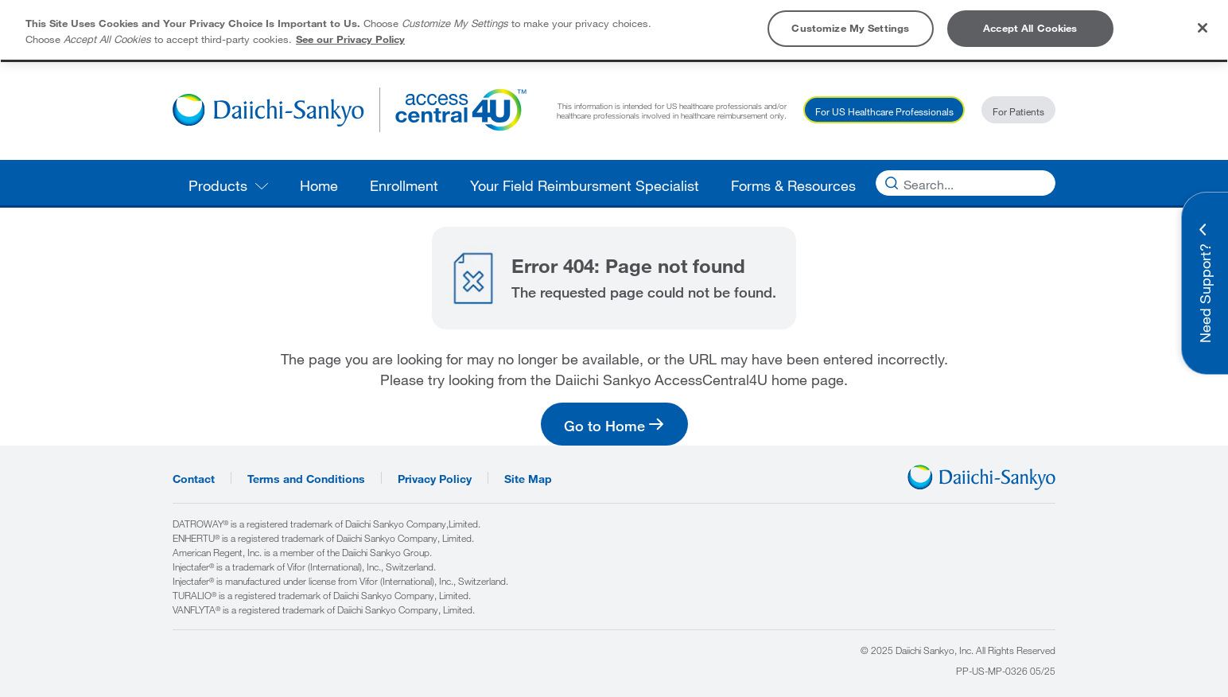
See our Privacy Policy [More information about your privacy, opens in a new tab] (350, 39)
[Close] (1202, 27)
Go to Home (604, 425)
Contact (194, 478)
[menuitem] (228, 182)
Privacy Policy (435, 478)
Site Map (528, 478)
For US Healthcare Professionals (884, 111)
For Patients (1018, 111)
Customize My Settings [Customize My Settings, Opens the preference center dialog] (850, 27)
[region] (614, 30)
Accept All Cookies (1030, 27)
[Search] (961, 183)
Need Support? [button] (1205, 293)
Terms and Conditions (306, 478)
